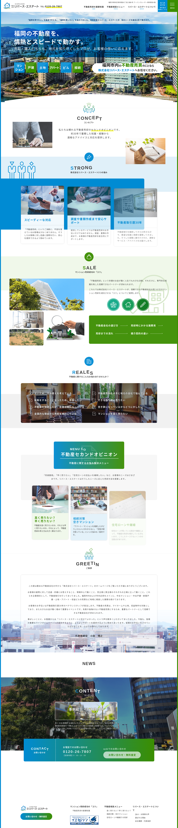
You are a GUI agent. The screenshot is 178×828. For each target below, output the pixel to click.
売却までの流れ (104, 341)
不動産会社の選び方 (107, 333)
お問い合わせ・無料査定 (36, 816)
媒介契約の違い (139, 341)
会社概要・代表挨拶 (143, 821)
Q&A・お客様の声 (142, 814)
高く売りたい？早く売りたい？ (119, 810)
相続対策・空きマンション (117, 814)
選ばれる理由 (140, 817)
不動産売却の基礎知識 (94, 8)
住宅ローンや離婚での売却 (117, 817)
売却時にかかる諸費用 (143, 333)
